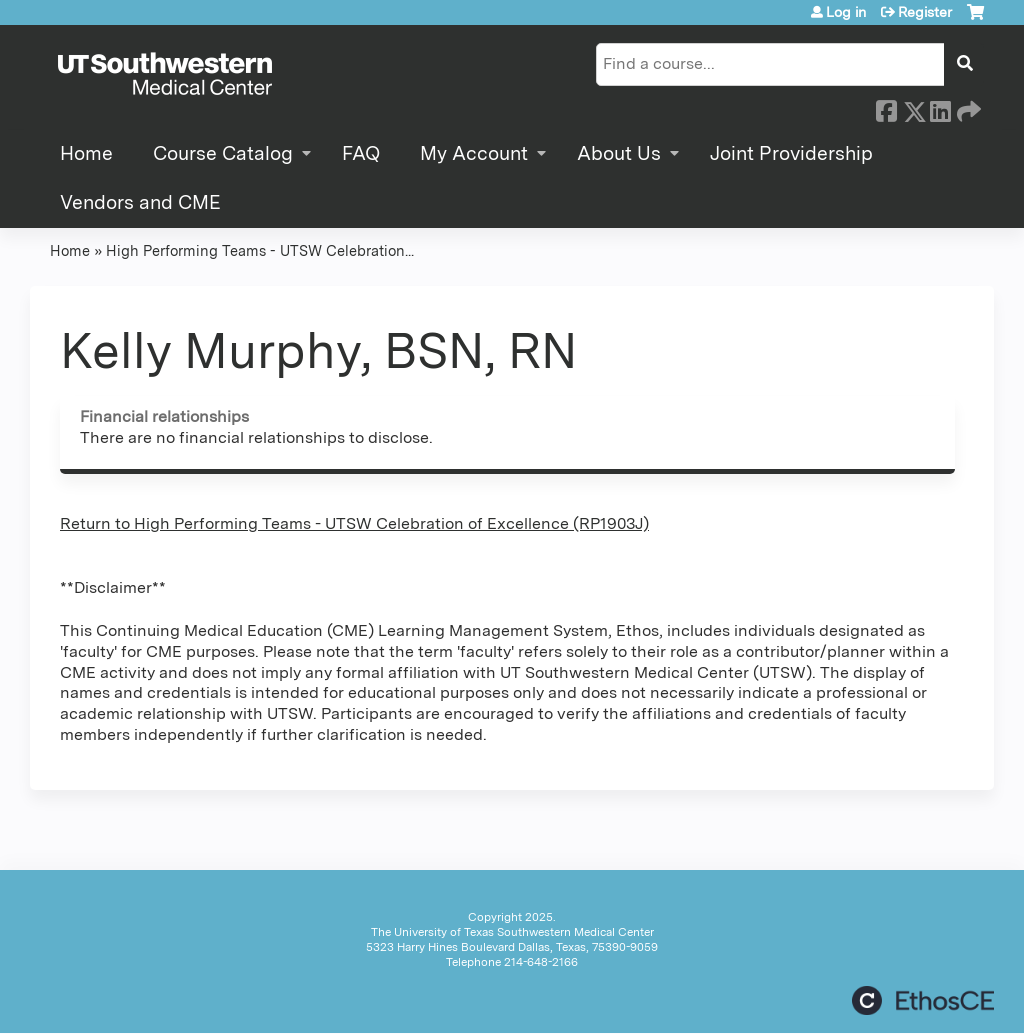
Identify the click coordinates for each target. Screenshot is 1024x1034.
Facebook (886, 108)
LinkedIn (940, 108)
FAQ (361, 153)
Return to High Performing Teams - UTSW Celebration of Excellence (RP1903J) (354, 523)
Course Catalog (223, 153)
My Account (474, 153)
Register (925, 12)
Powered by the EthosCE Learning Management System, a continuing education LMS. (923, 1000)
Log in (846, 12)
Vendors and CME (140, 202)
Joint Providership (791, 153)
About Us (619, 153)
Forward (967, 108)
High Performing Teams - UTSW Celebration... (260, 250)
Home (86, 153)
